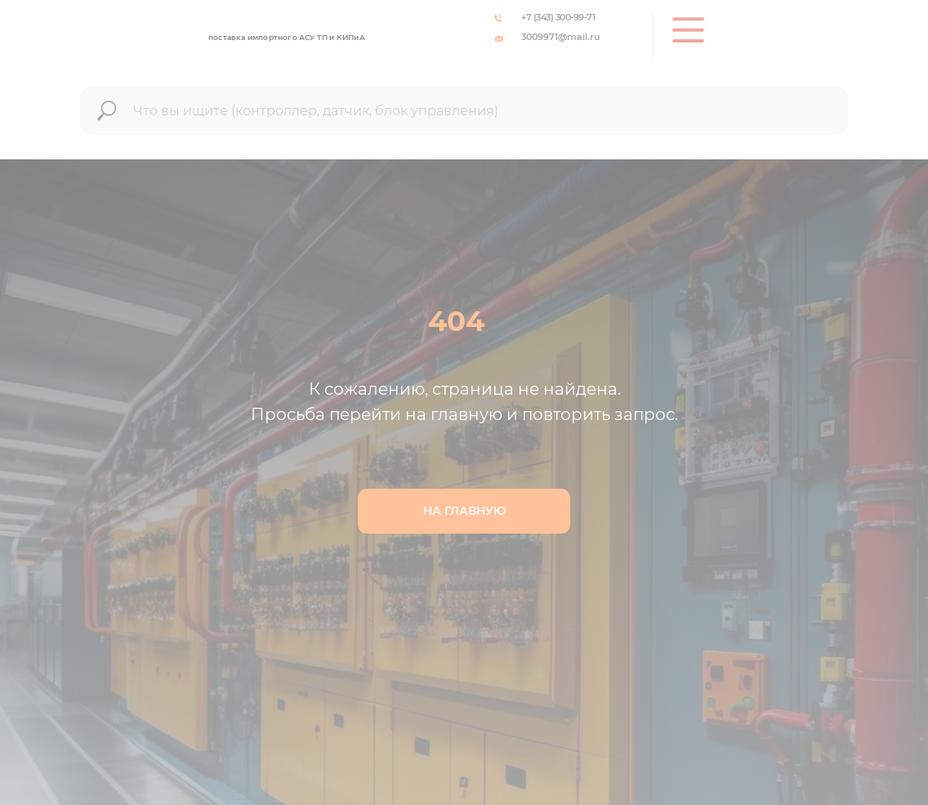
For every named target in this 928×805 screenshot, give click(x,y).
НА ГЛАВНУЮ (464, 510)
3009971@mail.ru (560, 36)
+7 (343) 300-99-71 (558, 17)
